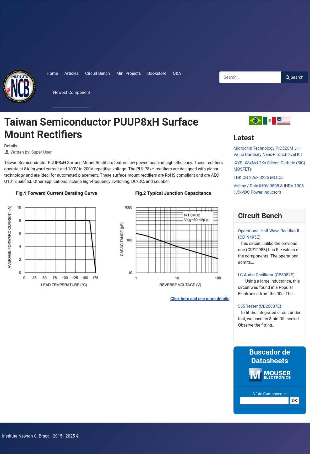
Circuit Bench (97, 73)
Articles (71, 73)
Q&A (177, 73)
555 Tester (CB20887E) (259, 306)
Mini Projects (128, 73)
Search (294, 77)
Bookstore (156, 73)
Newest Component (71, 92)
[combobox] (250, 77)
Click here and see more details (199, 298)
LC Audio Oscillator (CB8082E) (266, 274)
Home (52, 73)
